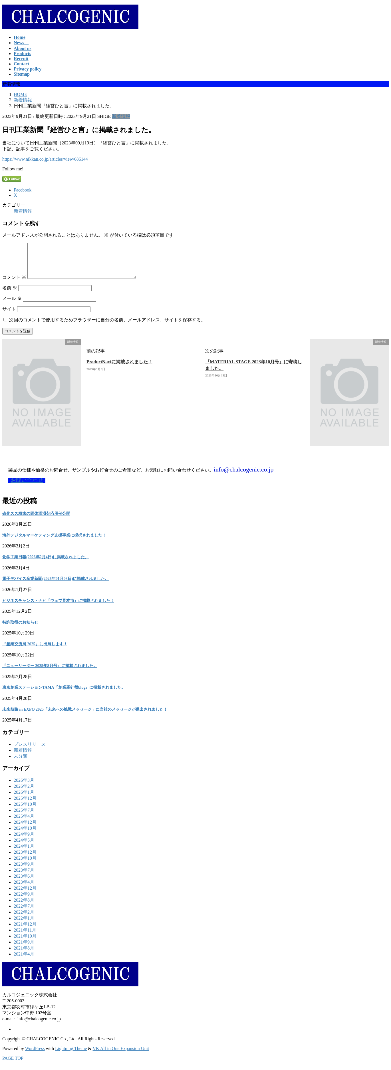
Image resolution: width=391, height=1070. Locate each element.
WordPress (35, 1055)
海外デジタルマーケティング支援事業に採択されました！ (54, 542)
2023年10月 (25, 865)
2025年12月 (25, 805)
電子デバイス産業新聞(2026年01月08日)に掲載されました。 (55, 585)
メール (12, 305)
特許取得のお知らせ (20, 629)
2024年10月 (25, 835)
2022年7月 (24, 912)
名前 (9, 294)
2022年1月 (24, 924)
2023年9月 (24, 871)
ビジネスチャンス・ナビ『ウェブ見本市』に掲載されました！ (58, 607)
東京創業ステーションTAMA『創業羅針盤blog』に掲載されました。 (63, 694)
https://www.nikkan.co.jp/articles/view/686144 (45, 159)
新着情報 (121, 116)
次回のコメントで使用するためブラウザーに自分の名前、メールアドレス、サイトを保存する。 (107, 326)
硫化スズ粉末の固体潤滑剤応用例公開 (36, 520)
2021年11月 (25, 936)
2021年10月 (25, 942)
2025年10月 (25, 811)
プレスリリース (30, 751)
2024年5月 (24, 847)
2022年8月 (24, 906)
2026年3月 (24, 787)
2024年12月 (25, 829)
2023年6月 (24, 882)
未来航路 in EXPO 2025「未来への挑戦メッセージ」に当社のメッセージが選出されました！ (85, 716)
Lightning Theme (71, 1055)
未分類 (20, 763)
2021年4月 (24, 960)
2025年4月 (24, 823)
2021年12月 (25, 930)
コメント (14, 284)
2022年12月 (25, 894)
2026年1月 (24, 799)
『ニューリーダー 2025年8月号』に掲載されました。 (49, 672)
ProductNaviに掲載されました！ (119, 368)
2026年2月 (24, 793)
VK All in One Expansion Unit (121, 1055)
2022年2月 (24, 918)
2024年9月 (24, 841)
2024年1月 (24, 853)
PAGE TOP (12, 1065)
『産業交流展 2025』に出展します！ (34, 651)
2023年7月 (24, 876)
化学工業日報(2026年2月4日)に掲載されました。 (45, 564)
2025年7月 (24, 817)
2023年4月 (24, 888)
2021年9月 (24, 948)
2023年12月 (25, 859)
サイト (9, 315)
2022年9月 (24, 900)
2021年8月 (24, 954)
